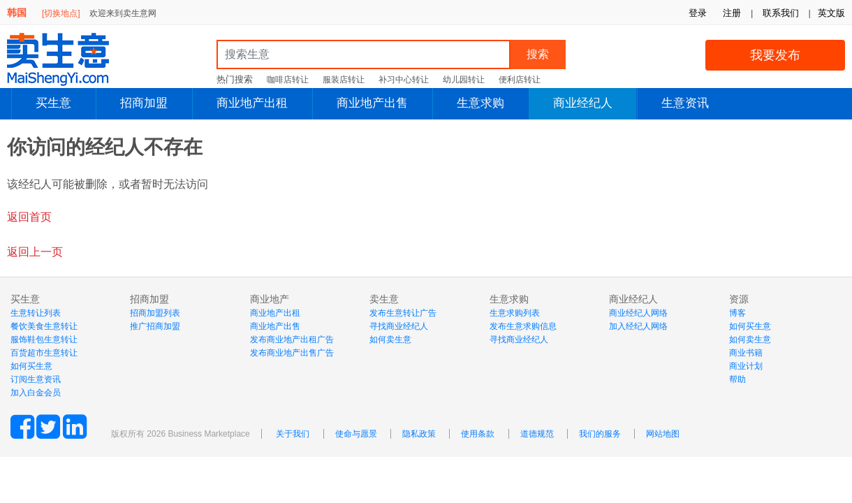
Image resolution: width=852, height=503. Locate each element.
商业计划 (746, 366)
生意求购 (480, 103)
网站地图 (663, 434)
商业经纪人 (582, 103)
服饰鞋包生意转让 (44, 339)
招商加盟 (144, 103)
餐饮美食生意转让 (44, 326)
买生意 (53, 103)
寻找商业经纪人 (398, 326)
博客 (737, 313)
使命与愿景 (356, 434)
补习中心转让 (404, 80)
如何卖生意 (390, 339)
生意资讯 (685, 103)
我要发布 (775, 55)
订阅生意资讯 (35, 379)
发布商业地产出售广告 (292, 353)
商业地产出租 (252, 103)
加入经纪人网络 (638, 326)
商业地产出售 (372, 103)
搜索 (538, 54)
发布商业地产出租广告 (292, 339)
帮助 (737, 379)
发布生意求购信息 (523, 326)
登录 (698, 13)
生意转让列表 (35, 313)
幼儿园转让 (464, 80)
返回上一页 (35, 252)
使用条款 (477, 434)
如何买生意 (31, 366)
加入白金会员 (35, 393)
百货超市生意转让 (44, 353)
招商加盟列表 (155, 313)
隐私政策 (419, 434)
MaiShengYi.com (70, 59)
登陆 (788, 134)
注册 (732, 13)
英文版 (831, 13)
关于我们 (292, 434)
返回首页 (29, 217)
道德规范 (537, 434)
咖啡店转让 (288, 80)
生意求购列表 (515, 313)
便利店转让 (520, 80)
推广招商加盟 (155, 326)
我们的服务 (600, 434)
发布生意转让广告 (402, 313)
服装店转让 (344, 80)
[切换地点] (61, 13)
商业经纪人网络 (638, 313)
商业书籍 (746, 353)
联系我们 (781, 13)
